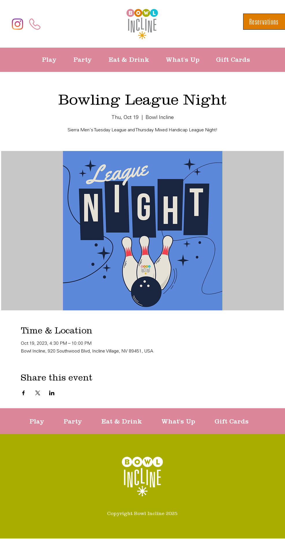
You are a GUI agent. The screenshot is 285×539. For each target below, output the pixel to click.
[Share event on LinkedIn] (52, 393)
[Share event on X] (37, 393)
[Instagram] (17, 24)
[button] (53, 60)
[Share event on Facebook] (23, 393)
